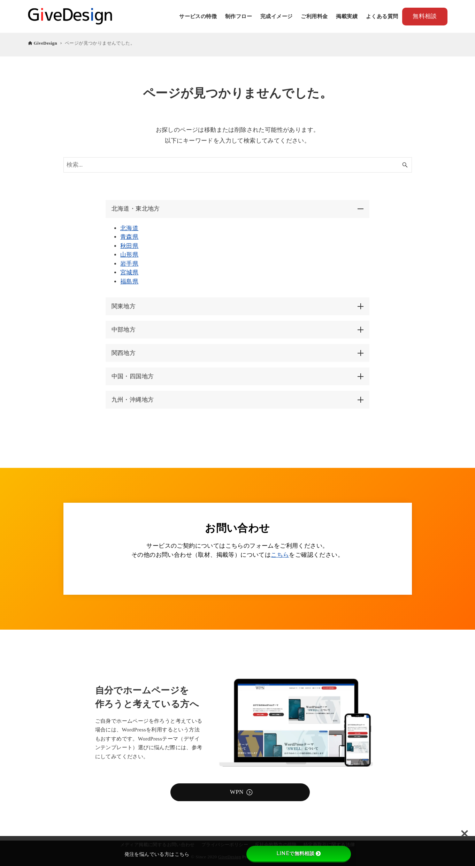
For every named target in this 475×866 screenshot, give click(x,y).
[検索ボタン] (405, 165)
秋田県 (129, 246)
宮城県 (129, 272)
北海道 (129, 228)
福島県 (129, 281)
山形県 (129, 254)
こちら (280, 555)
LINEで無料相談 (298, 853)
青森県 (129, 237)
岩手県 (129, 263)
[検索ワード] (237, 165)
